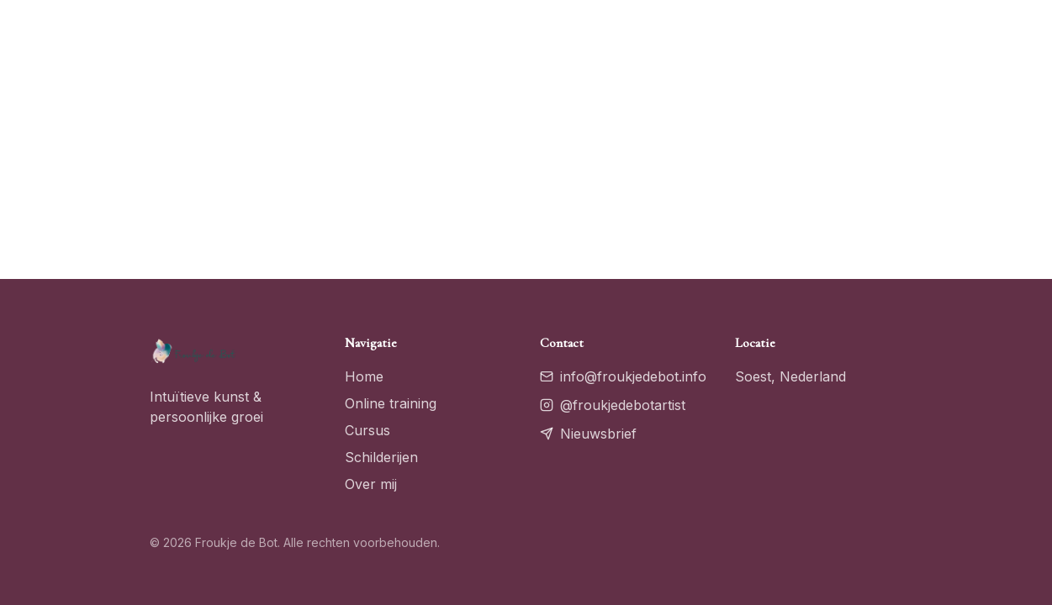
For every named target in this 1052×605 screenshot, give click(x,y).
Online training (390, 403)
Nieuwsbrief (588, 433)
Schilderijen (381, 457)
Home (364, 376)
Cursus (367, 430)
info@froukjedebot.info (623, 376)
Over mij (371, 484)
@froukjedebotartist (612, 405)
